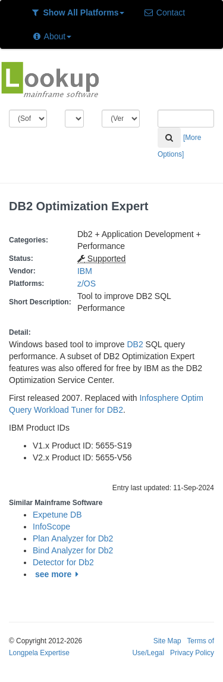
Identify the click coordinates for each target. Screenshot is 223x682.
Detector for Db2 (63, 562)
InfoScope (51, 526)
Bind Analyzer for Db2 (73, 550)
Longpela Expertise (39, 653)
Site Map (167, 641)
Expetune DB (57, 514)
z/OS (88, 283)
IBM (84, 271)
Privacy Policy (192, 653)
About (51, 36)
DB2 (135, 344)
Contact (164, 12)
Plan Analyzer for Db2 (73, 538)
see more (58, 574)
